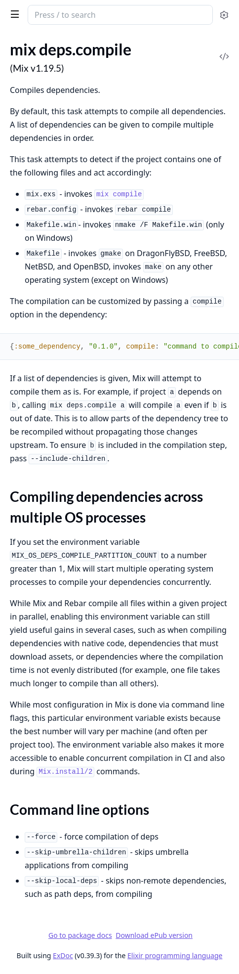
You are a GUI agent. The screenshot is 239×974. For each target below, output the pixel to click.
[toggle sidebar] (13, 14)
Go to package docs (80, 935)
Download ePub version (154, 935)
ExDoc (63, 955)
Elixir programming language (174, 955)
